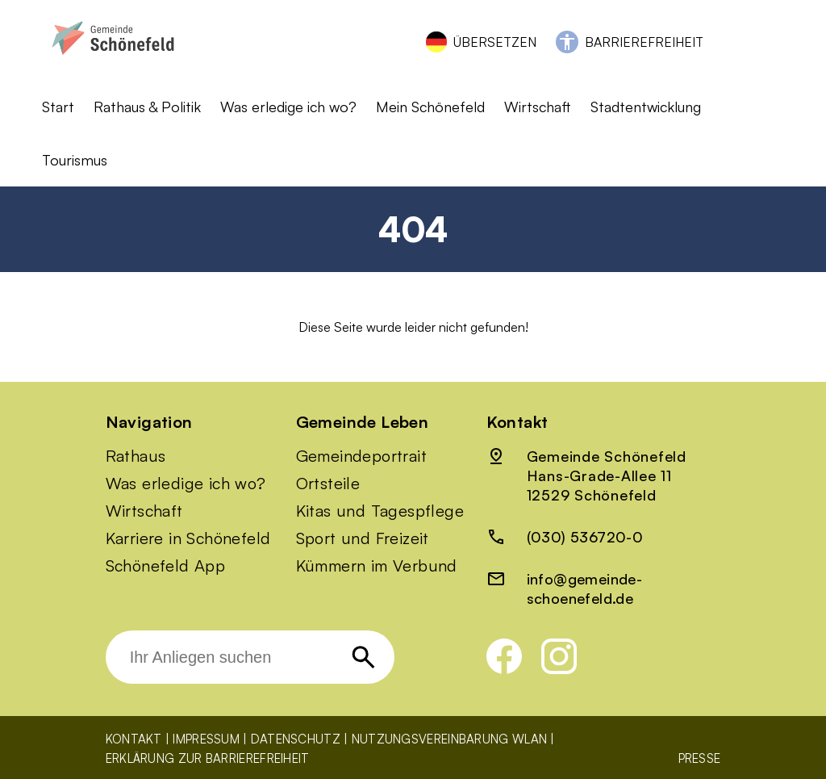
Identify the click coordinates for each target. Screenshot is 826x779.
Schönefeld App (166, 566)
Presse (699, 758)
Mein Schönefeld (430, 106)
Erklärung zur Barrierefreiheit (208, 758)
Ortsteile (328, 483)
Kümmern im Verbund (376, 566)
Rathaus (136, 456)
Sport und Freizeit (362, 538)
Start (58, 106)
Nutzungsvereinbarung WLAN (450, 739)
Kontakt (134, 739)
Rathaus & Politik (147, 106)
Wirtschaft (537, 106)
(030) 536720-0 (585, 537)
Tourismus (74, 160)
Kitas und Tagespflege (380, 511)
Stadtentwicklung (645, 106)
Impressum (206, 739)
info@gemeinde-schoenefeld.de (585, 588)
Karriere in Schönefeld (188, 538)
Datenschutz (295, 739)
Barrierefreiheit (644, 42)
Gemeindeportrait (361, 456)
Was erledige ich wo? (288, 106)
